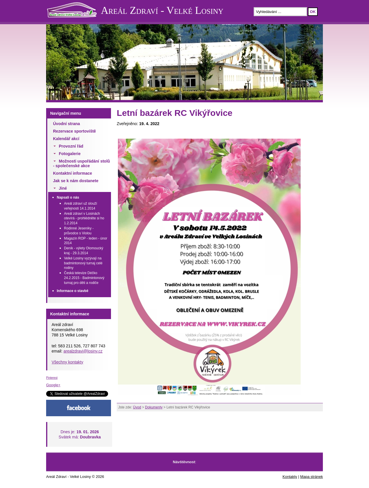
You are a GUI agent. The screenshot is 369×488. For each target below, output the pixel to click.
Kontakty (290, 476)
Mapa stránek (311, 476)
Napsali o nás (68, 197)
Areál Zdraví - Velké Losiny (162, 10)
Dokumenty (154, 407)
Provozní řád (71, 146)
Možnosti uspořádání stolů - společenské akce (81, 163)
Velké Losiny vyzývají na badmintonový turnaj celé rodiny (83, 263)
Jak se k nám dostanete (75, 180)
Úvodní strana (66, 123)
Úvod (137, 407)
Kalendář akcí (66, 138)
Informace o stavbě (72, 291)
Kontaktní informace (72, 173)
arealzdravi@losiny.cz (82, 351)
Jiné (63, 188)
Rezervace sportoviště (74, 131)
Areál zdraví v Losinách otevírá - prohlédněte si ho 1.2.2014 (84, 218)
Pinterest (51, 377)
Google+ (53, 385)
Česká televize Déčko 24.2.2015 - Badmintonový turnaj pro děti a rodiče (84, 278)
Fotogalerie (69, 153)
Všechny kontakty (67, 362)
